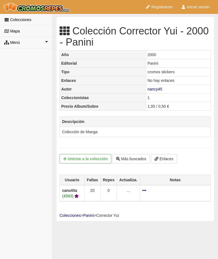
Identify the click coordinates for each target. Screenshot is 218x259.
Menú (26, 42)
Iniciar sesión (195, 7)
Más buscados (131, 159)
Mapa (12, 31)
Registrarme (159, 7)
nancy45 (155, 89)
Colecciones (17, 19)
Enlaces (164, 159)
